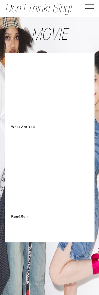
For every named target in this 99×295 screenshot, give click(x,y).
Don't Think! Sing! (38, 10)
